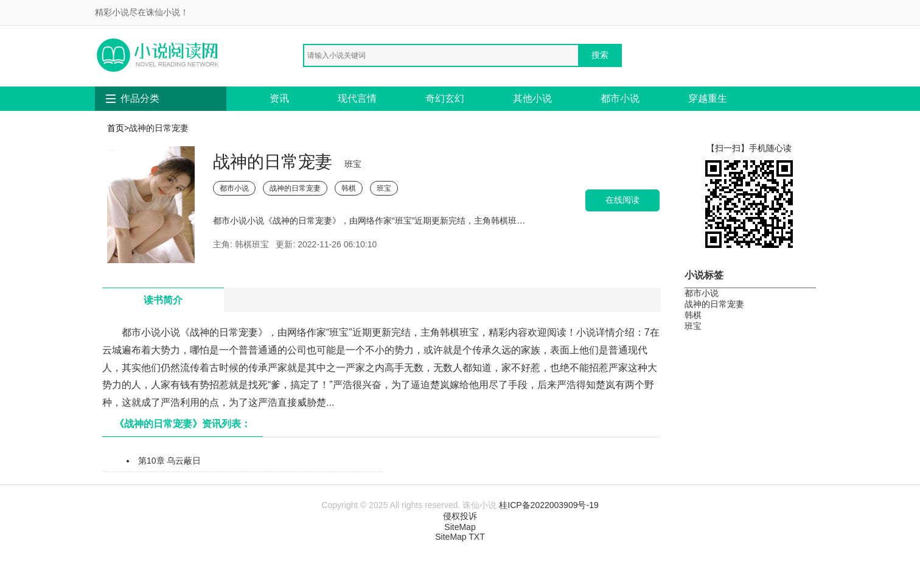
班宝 (384, 188)
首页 (115, 128)
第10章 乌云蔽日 (169, 460)
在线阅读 (622, 200)
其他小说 (532, 98)
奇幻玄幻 (444, 98)
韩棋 (348, 188)
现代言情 (357, 98)
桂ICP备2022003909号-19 (548, 505)
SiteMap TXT (459, 537)
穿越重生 (707, 98)
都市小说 (620, 98)
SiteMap (459, 527)
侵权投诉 (460, 516)
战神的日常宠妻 (295, 188)
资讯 (279, 98)
